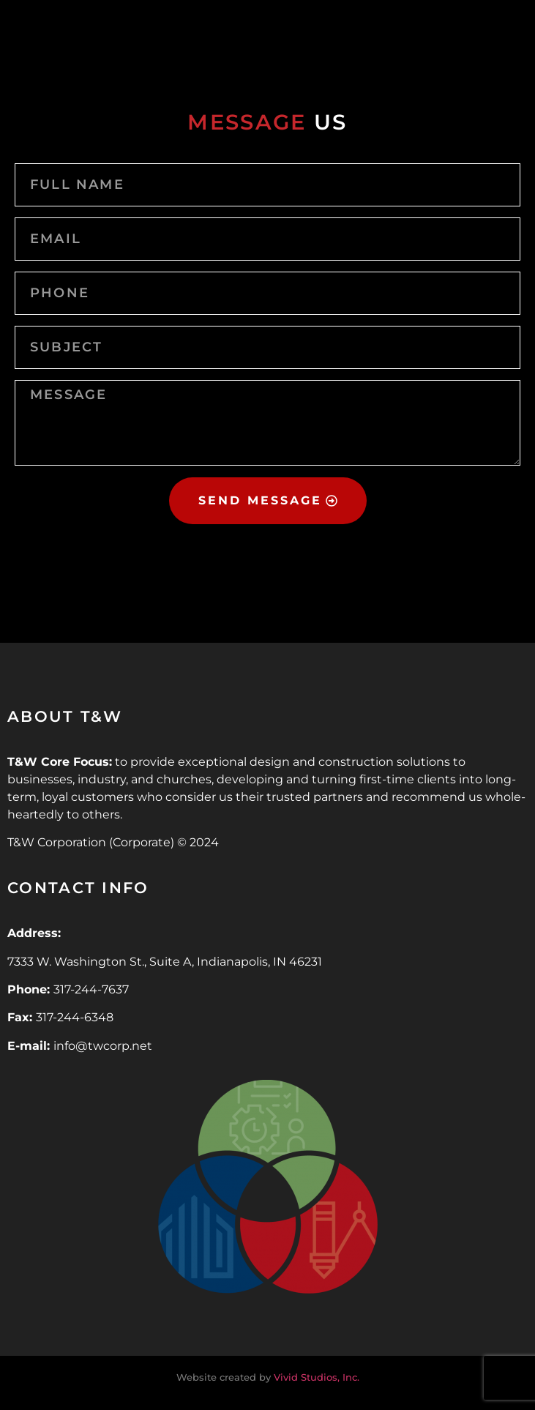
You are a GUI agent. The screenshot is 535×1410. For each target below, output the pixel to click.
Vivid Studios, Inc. (316, 1377)
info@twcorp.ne (100, 1046)
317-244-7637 (91, 989)
